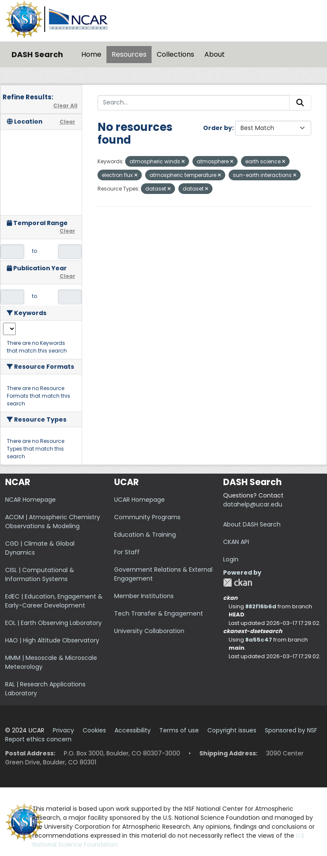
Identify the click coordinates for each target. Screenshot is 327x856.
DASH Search (37, 54)
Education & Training (145, 534)
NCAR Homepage (30, 499)
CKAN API (236, 542)
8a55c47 (258, 640)
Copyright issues (231, 730)
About (214, 54)
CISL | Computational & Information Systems (39, 574)
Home (91, 54)
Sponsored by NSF (291, 730)
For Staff (127, 552)
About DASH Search (252, 524)
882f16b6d (260, 606)
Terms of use (179, 730)
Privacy (63, 730)
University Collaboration (149, 631)
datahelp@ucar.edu (252, 504)
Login (230, 559)
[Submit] (300, 102)
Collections (175, 54)
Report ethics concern (38, 739)
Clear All (65, 105)
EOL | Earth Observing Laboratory (53, 623)
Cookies (94, 730)
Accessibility (133, 730)
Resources (129, 54)
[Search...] (194, 102)
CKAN (237, 582)
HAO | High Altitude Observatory (52, 640)
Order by (217, 128)
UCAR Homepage (139, 499)
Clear (67, 121)
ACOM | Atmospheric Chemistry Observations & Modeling (52, 521)
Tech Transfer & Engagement (158, 613)
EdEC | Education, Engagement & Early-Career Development (54, 601)
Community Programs (147, 517)
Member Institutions (144, 596)
